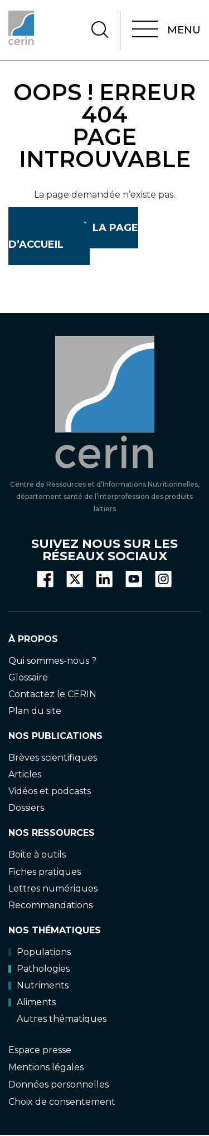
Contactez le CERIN (52, 694)
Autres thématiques (61, 1018)
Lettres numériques (53, 888)
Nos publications (55, 736)
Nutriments (38, 985)
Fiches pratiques (44, 871)
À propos (33, 639)
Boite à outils (37, 854)
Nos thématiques (54, 930)
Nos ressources (51, 832)
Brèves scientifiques (52, 757)
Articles (24, 774)
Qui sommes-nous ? (52, 660)
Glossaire (28, 677)
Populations (39, 952)
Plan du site (34, 711)
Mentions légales (46, 1067)
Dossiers (26, 807)
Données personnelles (58, 1084)
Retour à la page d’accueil (73, 236)
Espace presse (39, 1050)
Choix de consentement (61, 1101)
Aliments (32, 1002)
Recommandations (50, 905)
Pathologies (39, 968)
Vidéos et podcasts (49, 791)
